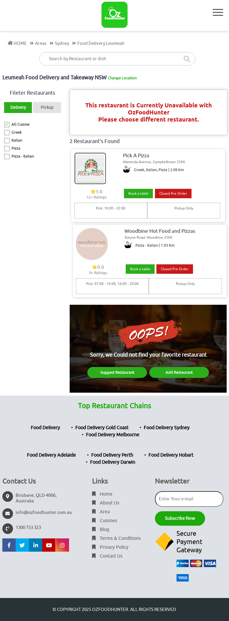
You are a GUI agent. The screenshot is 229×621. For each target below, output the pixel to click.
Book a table (138, 193)
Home (102, 494)
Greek (17, 132)
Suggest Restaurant (117, 372)
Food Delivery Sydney (166, 428)
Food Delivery (45, 428)
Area (101, 512)
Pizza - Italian (23, 156)
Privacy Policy (110, 547)
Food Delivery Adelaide (51, 455)
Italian (17, 140)
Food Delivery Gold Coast (101, 428)
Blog (100, 529)
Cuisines (104, 521)
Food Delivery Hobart (170, 455)
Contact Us (107, 556)
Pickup (47, 107)
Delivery (18, 107)
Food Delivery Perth (112, 455)
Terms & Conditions (116, 538)
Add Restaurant (179, 372)
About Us (105, 503)
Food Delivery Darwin (112, 462)
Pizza (16, 148)
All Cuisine (21, 124)
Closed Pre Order (173, 193)
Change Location (122, 78)
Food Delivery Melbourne (112, 435)
